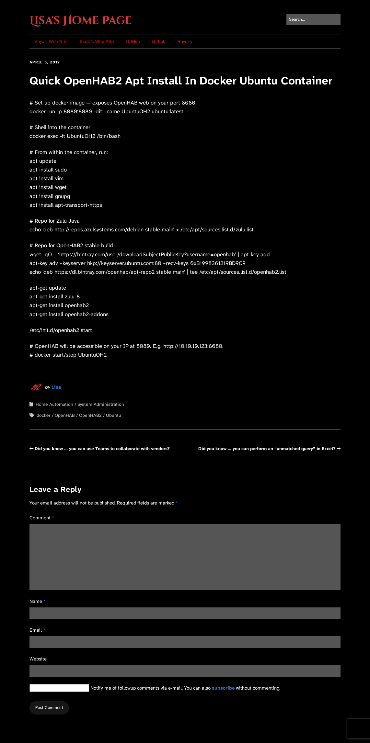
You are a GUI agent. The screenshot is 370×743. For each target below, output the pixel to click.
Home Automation (54, 404)
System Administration (100, 404)
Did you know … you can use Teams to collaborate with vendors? (102, 448)
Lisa (56, 387)
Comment (41, 518)
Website (38, 659)
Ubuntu (113, 415)
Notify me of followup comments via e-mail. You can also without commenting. (154, 688)
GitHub (133, 41)
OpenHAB (65, 415)
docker (44, 415)
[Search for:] (313, 19)
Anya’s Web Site (51, 41)
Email (37, 630)
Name (37, 601)
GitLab (159, 41)
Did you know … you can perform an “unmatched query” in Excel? (267, 448)
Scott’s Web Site (97, 41)
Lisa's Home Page (80, 20)
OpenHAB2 (90, 415)
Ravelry (185, 41)
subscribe (223, 688)
